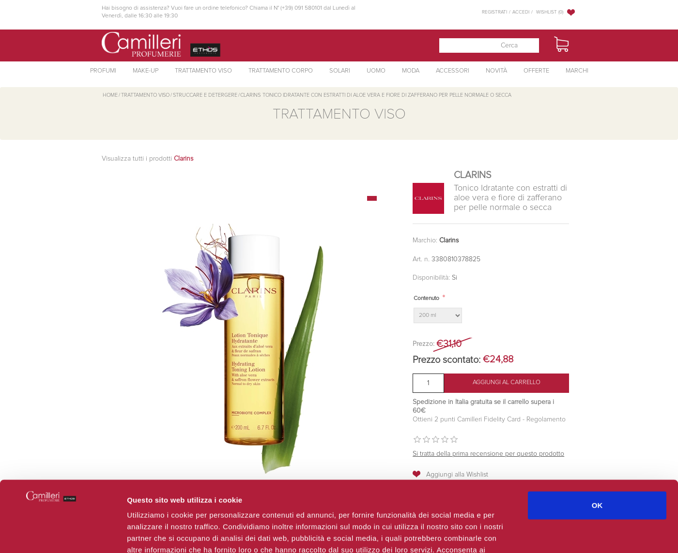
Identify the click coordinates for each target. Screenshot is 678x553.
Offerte (536, 71)
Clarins (449, 240)
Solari (339, 71)
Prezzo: (423, 344)
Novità (496, 71)
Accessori (452, 71)
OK (597, 438)
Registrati (494, 12)
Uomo (376, 71)
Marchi (577, 71)
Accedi (520, 12)
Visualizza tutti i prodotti (147, 158)
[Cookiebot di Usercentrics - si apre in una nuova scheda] (62, 534)
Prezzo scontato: (446, 360)
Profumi (103, 71)
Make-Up (145, 71)
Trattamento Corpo (280, 71)
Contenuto (426, 298)
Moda (410, 71)
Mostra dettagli (514, 534)
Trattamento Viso (203, 71)
